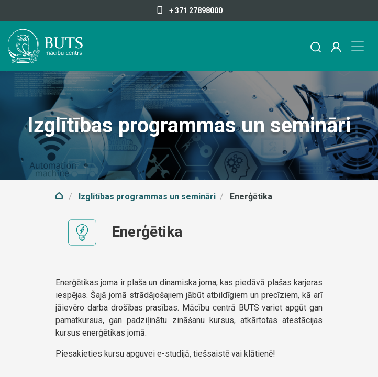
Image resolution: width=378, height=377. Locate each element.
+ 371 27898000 (189, 10)
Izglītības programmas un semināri (147, 197)
